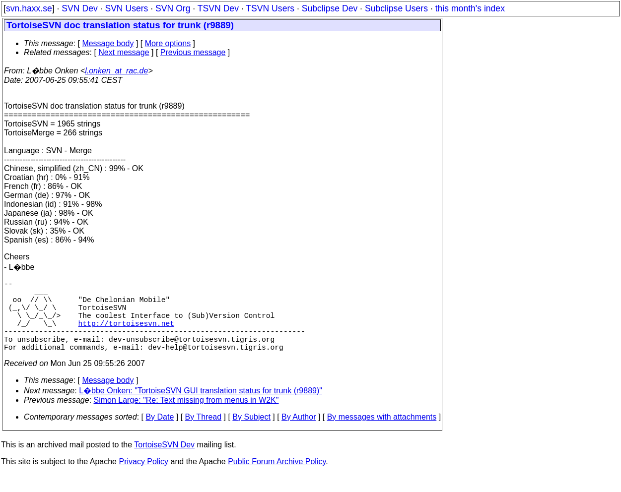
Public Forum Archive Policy (277, 479)
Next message (123, 52)
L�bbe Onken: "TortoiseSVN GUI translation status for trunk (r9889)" (200, 408)
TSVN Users (270, 8)
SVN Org (172, 8)
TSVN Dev (218, 8)
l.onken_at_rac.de (116, 70)
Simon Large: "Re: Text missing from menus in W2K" (186, 418)
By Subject (251, 434)
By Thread (203, 434)
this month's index (470, 8)
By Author (298, 434)
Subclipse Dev (329, 8)
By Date (159, 434)
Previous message (193, 52)
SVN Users (126, 8)
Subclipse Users (396, 8)
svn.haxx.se (29, 8)
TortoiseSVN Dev (164, 462)
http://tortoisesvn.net (126, 335)
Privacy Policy (143, 479)
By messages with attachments (382, 434)
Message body (108, 43)
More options (168, 43)
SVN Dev (79, 8)
